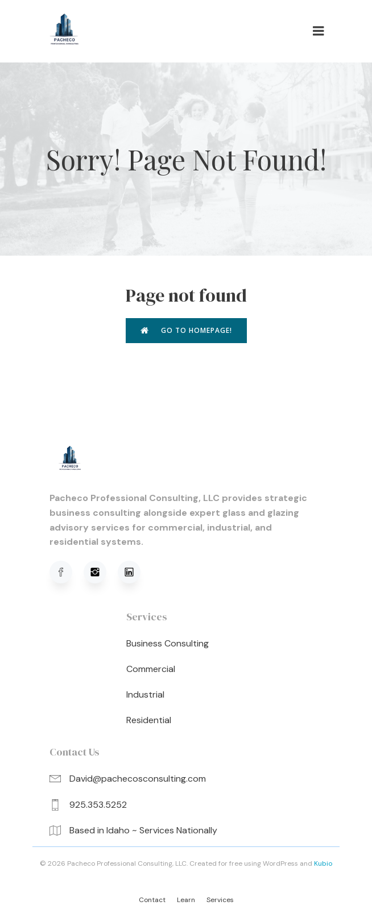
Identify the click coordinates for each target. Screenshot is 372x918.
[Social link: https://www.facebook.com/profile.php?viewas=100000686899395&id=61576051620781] (66, 572)
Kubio (323, 863)
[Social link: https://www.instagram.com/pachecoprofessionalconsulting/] (101, 572)
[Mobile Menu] (318, 31)
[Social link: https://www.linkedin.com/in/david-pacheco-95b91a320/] (135, 572)
